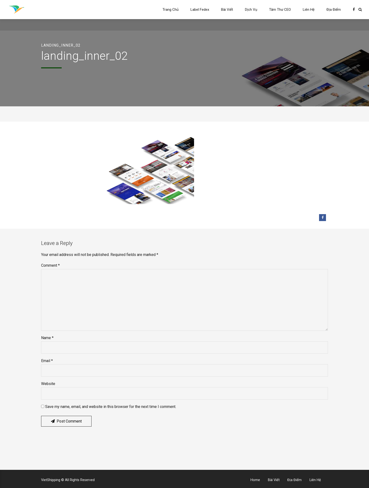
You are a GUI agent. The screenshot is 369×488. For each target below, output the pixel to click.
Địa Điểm (333, 9)
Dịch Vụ (251, 9)
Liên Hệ (309, 9)
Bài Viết (227, 9)
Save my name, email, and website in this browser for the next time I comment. (110, 406)
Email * (47, 360)
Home (255, 480)
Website (48, 383)
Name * (47, 338)
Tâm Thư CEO (280, 9)
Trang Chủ (171, 9)
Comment (50, 265)
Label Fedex (199, 9)
